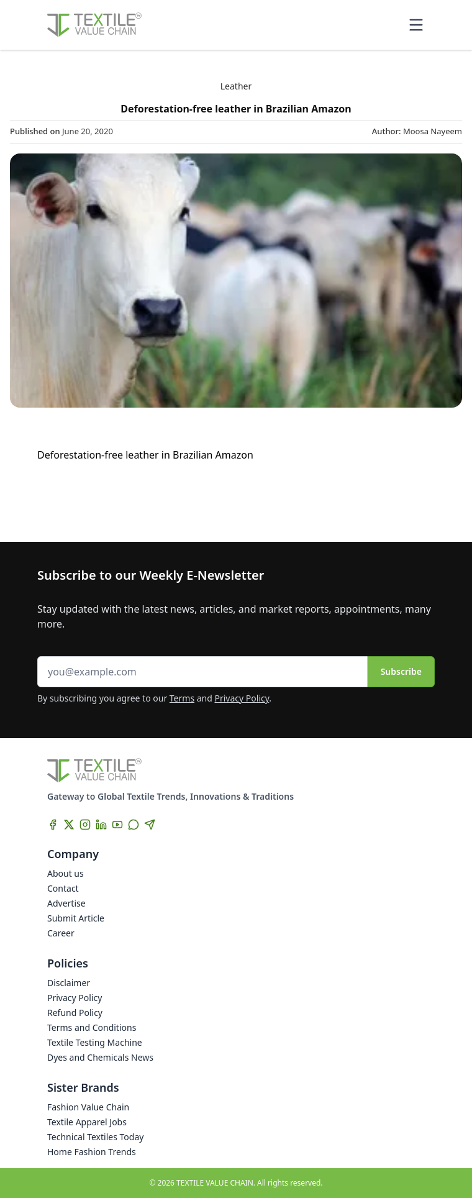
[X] (69, 824)
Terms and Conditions (91, 1027)
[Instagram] (85, 824)
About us (65, 873)
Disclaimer (68, 983)
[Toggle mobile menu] (416, 25)
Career (61, 933)
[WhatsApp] (133, 824)
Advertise (66, 903)
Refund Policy (74, 1012)
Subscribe (401, 671)
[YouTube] (117, 824)
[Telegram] (149, 824)
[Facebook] (52, 824)
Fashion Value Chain (88, 1107)
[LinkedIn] (101, 824)
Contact (63, 888)
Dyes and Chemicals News (100, 1057)
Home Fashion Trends (91, 1152)
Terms (182, 698)
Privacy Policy (242, 698)
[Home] (94, 24)
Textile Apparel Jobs (87, 1122)
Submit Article (75, 918)
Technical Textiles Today (95, 1137)
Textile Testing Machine (94, 1042)
